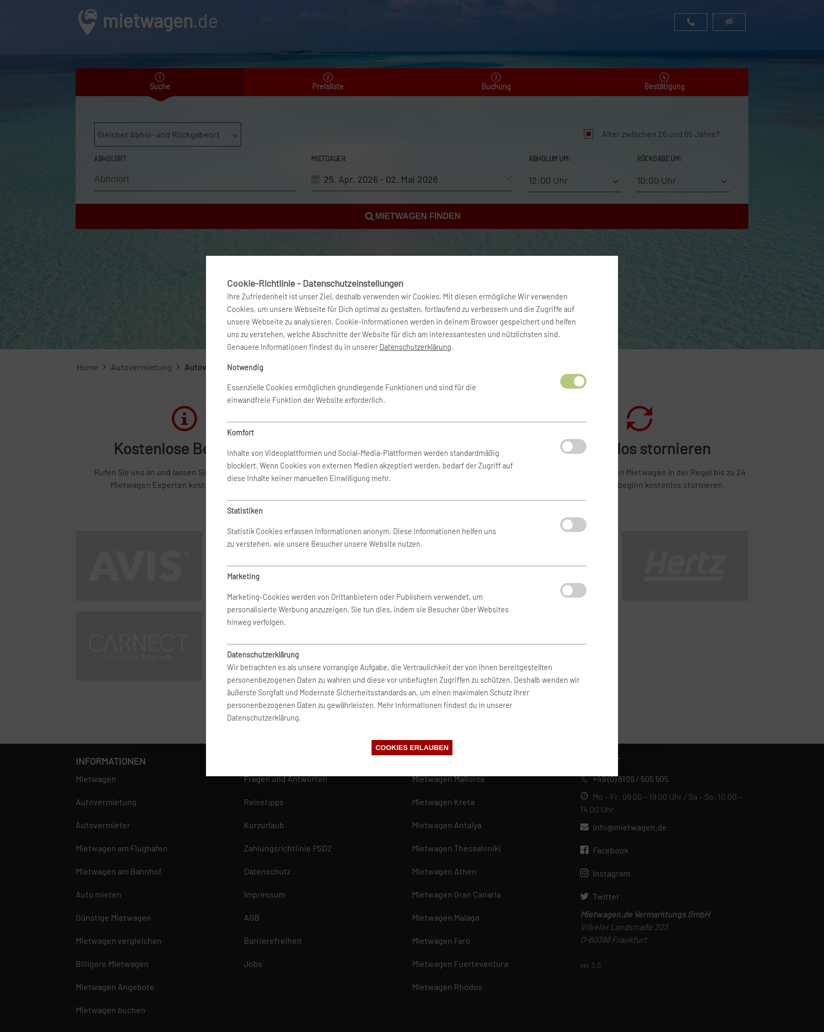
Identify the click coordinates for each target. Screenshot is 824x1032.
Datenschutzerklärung (415, 346)
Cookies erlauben (411, 748)
